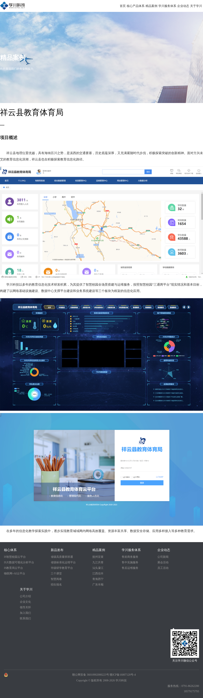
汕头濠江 (97, 567)
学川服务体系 (167, 6)
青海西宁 (97, 579)
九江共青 (97, 562)
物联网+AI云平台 (14, 573)
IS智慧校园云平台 (15, 556)
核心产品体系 (136, 6)
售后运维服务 (130, 567)
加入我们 (25, 612)
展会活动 (163, 562)
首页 (123, 6)
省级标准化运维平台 (63, 562)
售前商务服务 (130, 556)
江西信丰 (97, 573)
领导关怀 (25, 607)
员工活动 (163, 567)
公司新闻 (163, 556)
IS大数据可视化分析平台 (19, 562)
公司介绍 (25, 596)
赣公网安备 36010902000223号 (90, 674)
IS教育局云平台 (13, 567)
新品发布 (57, 550)
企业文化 (25, 601)
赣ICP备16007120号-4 (123, 674)
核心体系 (10, 550)
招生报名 (56, 584)
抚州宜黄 (97, 556)
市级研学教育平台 (62, 567)
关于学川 (196, 6)
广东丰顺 (97, 584)
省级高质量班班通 (62, 556)
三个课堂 (56, 573)
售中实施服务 (130, 562)
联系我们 (25, 618)
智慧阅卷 (56, 579)
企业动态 (183, 6)
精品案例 (151, 6)
